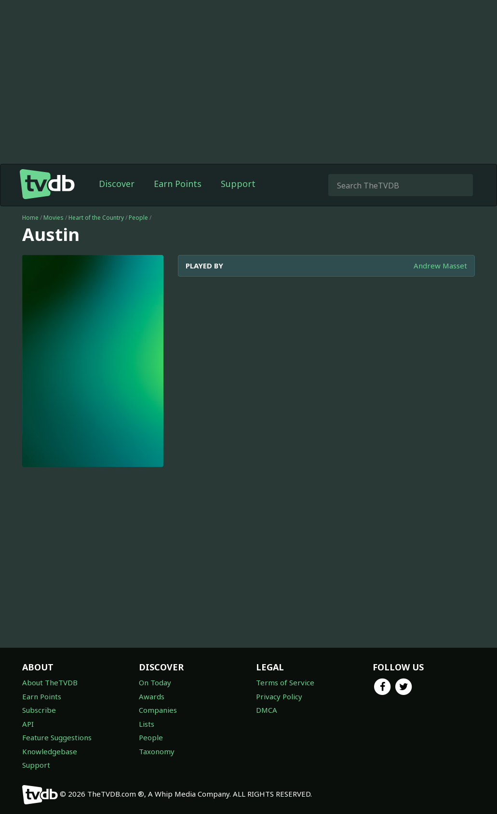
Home (30, 218)
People (138, 218)
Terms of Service (285, 682)
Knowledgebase (49, 751)
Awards (151, 696)
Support (238, 183)
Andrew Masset (440, 265)
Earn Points (177, 183)
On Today (155, 682)
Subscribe (39, 710)
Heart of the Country (96, 218)
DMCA (266, 710)
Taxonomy (157, 751)
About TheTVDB (50, 682)
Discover (116, 183)
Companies (158, 710)
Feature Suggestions (57, 737)
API (28, 724)
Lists (146, 724)
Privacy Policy (279, 696)
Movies (53, 218)
